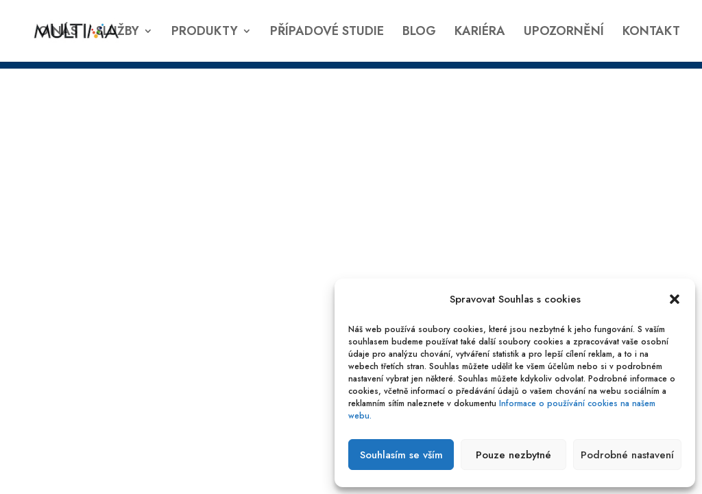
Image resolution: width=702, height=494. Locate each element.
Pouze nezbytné (513, 454)
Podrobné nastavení (627, 454)
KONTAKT (651, 33)
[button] (674, 299)
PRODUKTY (204, 33)
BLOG (419, 33)
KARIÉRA (480, 33)
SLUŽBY (117, 33)
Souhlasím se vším (401, 454)
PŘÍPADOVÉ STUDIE (327, 33)
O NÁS (57, 33)
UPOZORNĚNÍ (564, 33)
